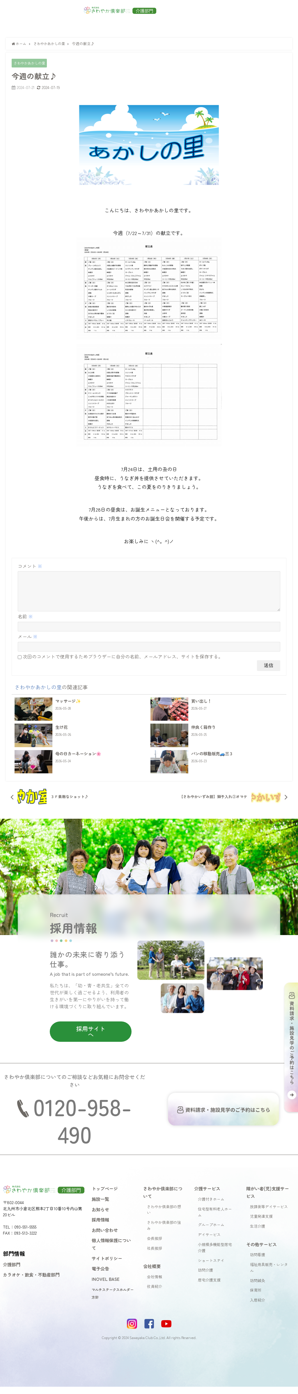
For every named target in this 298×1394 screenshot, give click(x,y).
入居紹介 (257, 1307)
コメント (30, 565)
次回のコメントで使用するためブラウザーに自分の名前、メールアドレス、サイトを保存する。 (123, 663)
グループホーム (211, 1232)
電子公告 (100, 1275)
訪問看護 (257, 1262)
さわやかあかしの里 (31, 63)
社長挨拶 (154, 1255)
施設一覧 (100, 1206)
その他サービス (261, 1251)
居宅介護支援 (209, 1287)
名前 (25, 623)
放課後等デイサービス (269, 1213)
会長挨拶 (154, 1245)
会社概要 (152, 1273)
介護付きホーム (211, 1206)
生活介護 (257, 1233)
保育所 (255, 1297)
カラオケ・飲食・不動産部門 (31, 1282)
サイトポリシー (107, 1265)
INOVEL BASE (106, 1286)
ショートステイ (211, 1267)
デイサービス (209, 1242)
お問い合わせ (105, 1237)
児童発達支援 (261, 1223)
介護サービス (207, 1195)
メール (28, 643)
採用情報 (100, 1227)
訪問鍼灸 (257, 1287)
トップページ (105, 1195)
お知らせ (100, 1216)
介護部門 (11, 1271)
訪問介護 (205, 1277)
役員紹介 (154, 1293)
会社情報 (154, 1283)
